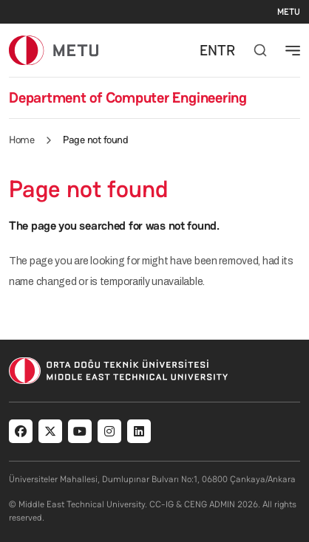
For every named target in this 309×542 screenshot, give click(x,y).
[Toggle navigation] (292, 50)
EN (208, 50)
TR (226, 50)
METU (288, 12)
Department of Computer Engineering (128, 97)
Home (21, 139)
